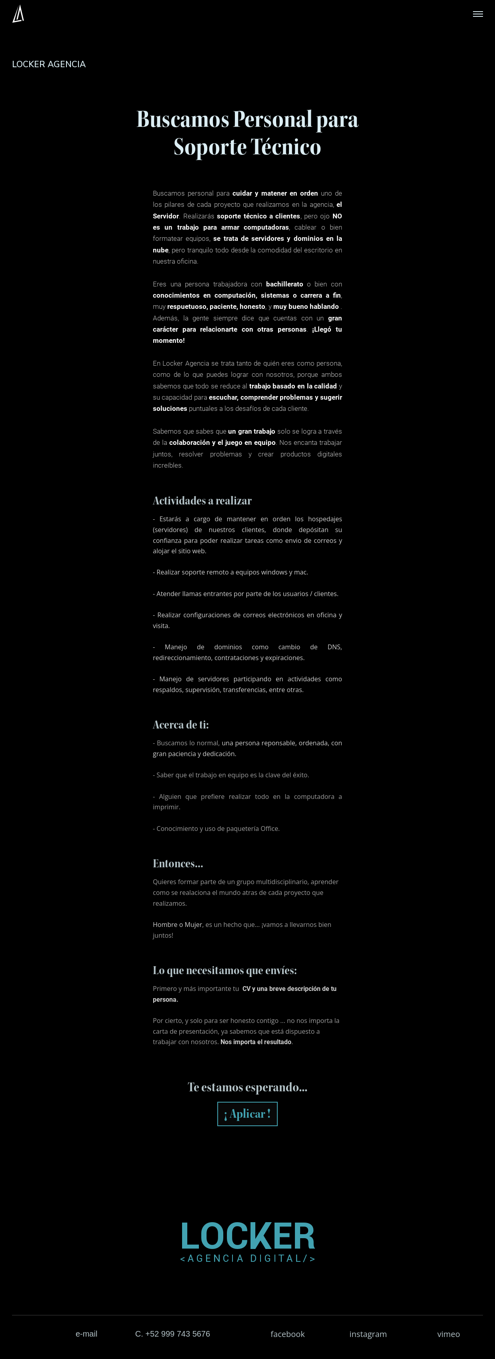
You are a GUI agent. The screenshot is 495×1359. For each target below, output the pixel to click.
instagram (368, 1334)
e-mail (86, 1333)
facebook (288, 1334)
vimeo (448, 1334)
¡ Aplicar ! (247, 1113)
